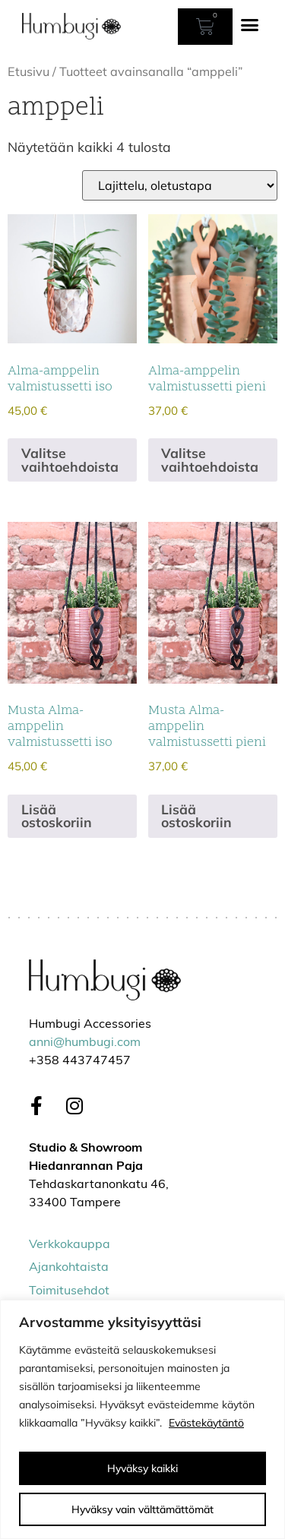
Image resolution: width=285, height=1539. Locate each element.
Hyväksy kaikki (142, 1468)
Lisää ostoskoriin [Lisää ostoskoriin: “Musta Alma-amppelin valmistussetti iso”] (56, 816)
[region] (142, 1419)
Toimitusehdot (69, 1291)
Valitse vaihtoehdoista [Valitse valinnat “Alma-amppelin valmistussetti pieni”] (209, 459)
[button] (250, 25)
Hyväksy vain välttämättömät (142, 1509)
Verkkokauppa (69, 1245)
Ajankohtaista (69, 1268)
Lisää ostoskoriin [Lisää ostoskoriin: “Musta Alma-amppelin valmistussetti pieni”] (196, 816)
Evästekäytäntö (206, 1423)
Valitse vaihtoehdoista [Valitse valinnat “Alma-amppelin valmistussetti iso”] (70, 459)
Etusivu (28, 71)
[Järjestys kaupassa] (179, 185)
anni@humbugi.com (85, 1043)
